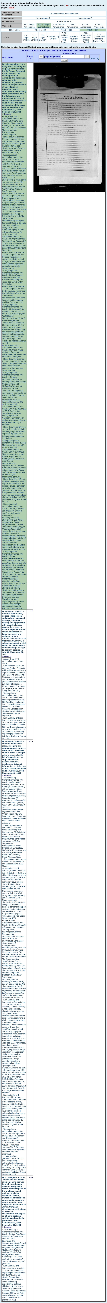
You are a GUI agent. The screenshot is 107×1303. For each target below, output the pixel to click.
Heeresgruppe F (85, 18)
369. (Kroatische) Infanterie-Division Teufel (86, 37)
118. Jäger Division (42, 37)
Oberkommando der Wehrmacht (64, 14)
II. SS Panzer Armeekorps (58, 25)
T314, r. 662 (40, 30)
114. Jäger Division (26, 37)
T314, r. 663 (66, 30)
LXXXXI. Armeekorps (99, 25)
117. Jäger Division (34, 37)
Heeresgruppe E (43, 18)
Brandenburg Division (53, 37)
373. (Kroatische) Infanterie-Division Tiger (99, 37)
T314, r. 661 (14, 30)
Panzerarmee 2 (64, 21)
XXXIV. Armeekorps (72, 25)
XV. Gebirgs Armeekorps (29, 25)
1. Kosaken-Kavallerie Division (74, 37)
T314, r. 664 (92, 30)
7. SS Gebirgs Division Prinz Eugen (64, 37)
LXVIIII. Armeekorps (85, 25)
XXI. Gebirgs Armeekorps (43, 25)
